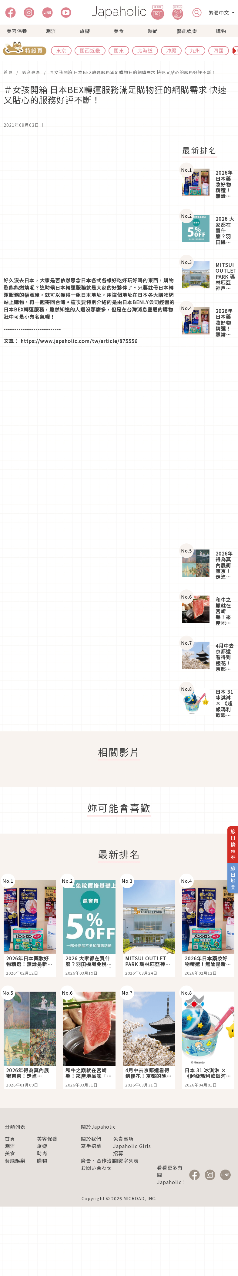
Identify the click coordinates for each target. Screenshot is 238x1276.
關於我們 (91, 1138)
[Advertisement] (208, 444)
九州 (195, 50)
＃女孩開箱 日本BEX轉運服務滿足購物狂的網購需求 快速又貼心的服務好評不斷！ (133, 72)
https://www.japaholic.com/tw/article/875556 (79, 340)
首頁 (8, 72)
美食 (119, 31)
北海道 (145, 50)
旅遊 (85, 31)
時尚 (153, 31)
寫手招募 (91, 1146)
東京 (61, 50)
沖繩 (171, 50)
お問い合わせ (96, 1167)
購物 (221, 31)
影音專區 (31, 72)
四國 (218, 50)
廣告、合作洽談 (99, 1160)
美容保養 (17, 31)
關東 (119, 50)
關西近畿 (90, 50)
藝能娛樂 (187, 31)
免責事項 (123, 1138)
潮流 (51, 31)
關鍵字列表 (126, 1160)
